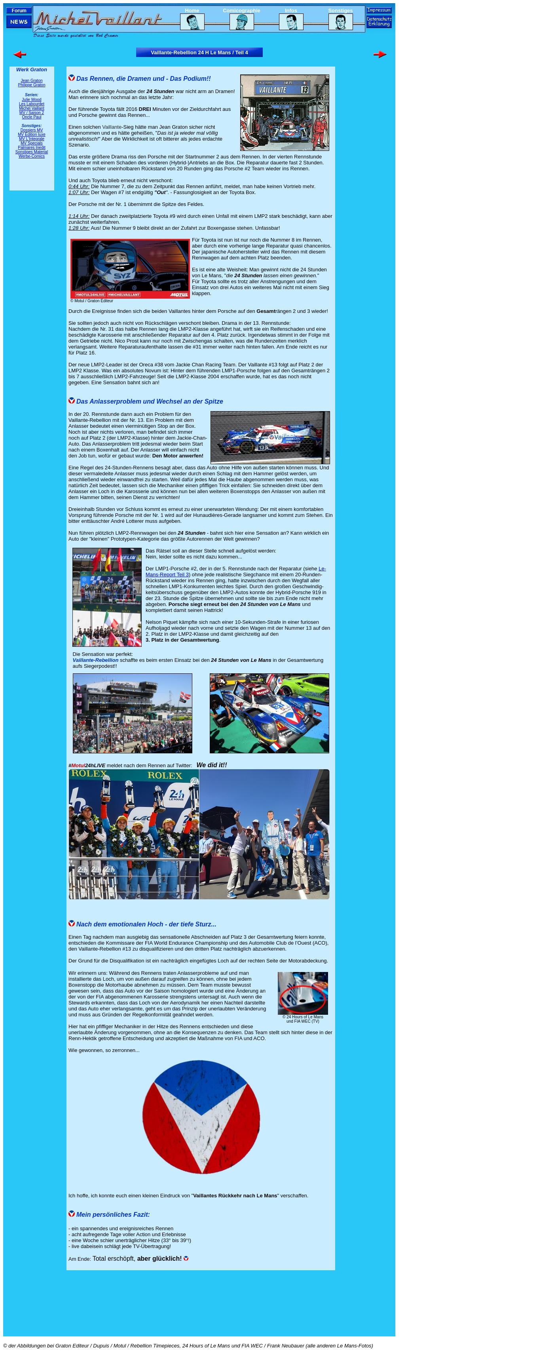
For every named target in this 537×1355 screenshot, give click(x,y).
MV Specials (32, 143)
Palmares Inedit (31, 147)
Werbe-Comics (32, 156)
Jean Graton (31, 80)
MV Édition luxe (31, 134)
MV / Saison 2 (31, 113)
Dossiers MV (32, 130)
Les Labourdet (31, 104)
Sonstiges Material (31, 152)
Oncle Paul (32, 117)
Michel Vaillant (31, 108)
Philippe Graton (32, 85)
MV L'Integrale (31, 139)
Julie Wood (31, 99)
